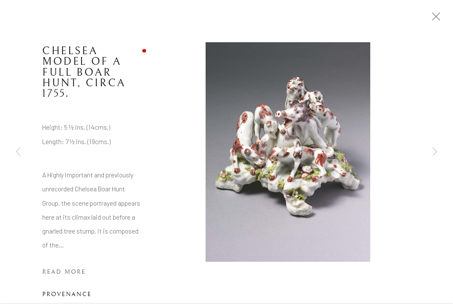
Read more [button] (64, 272)
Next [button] (435, 152)
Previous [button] (18, 152)
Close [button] (434, 19)
